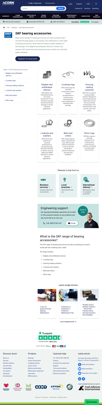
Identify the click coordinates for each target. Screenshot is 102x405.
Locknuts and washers (13, 90)
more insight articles (67, 321)
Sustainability (7, 368)
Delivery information (59, 373)
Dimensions (50, 3)
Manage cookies (62, 397)
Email (73, 223)
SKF (8, 27)
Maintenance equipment (71, 16)
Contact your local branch (61, 363)
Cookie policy (53, 397)
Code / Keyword (34, 3)
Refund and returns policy (61, 371)
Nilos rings (9, 100)
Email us (55, 360)
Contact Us (78, 8)
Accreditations (7, 376)
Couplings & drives (31, 16)
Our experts (6, 371)
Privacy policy (44, 397)
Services (87, 8)
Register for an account (27, 59)
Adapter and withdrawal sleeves (14, 74)
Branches (95, 8)
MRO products (96, 16)
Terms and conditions (60, 368)
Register (79, 4)
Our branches (7, 366)
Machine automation (56, 16)
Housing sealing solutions (15, 85)
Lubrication (85, 16)
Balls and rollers (11, 95)
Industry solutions (8, 363)
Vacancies (6, 373)
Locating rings (11, 81)
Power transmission (18, 16)
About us (6, 358)
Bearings (6, 16)
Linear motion (43, 16)
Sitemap (37, 397)
